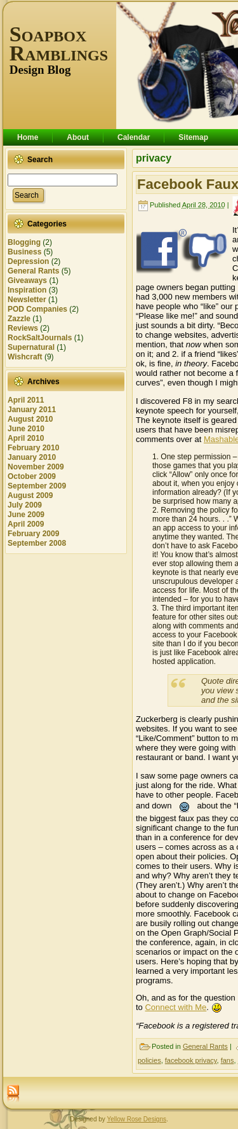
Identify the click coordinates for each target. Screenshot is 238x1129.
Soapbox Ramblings (59, 43)
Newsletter (27, 299)
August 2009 (30, 495)
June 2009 (26, 514)
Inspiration (27, 290)
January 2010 (32, 457)
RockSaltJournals (40, 337)
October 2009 (32, 476)
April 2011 (26, 400)
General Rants (33, 271)
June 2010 (26, 428)
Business (24, 251)
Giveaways (27, 280)
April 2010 (26, 438)
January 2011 (32, 409)
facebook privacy (191, 1060)
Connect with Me (175, 1007)
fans (227, 1060)
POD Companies (37, 309)
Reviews (23, 328)
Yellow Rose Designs (136, 1119)
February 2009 (33, 533)
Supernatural (31, 347)
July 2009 (25, 505)
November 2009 (36, 466)
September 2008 (37, 543)
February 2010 (33, 447)
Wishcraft (25, 356)
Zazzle (19, 318)
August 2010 (30, 419)
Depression (28, 261)
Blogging (24, 242)
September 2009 (37, 485)
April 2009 (26, 524)
